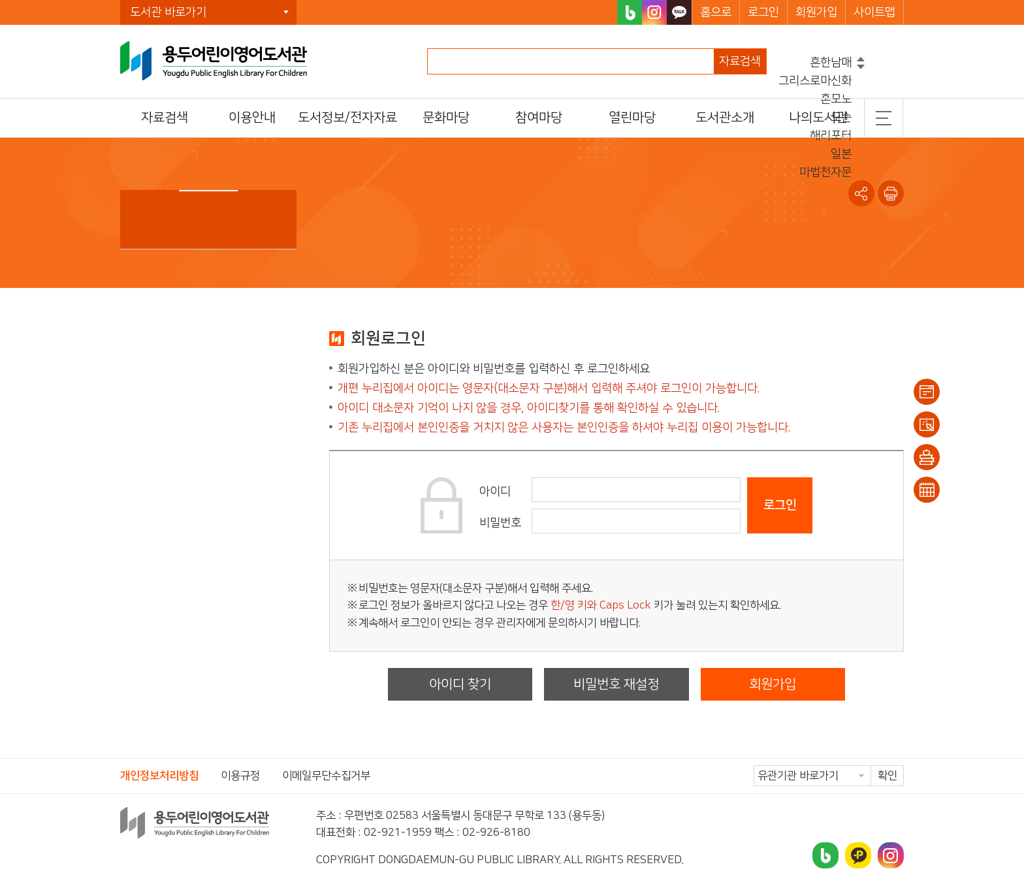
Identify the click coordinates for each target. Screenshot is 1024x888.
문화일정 (927, 490)
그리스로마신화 (815, 80)
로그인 (763, 12)
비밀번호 (500, 523)
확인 (887, 776)
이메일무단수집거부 (326, 776)
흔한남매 (831, 62)
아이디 (495, 491)
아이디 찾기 (460, 684)
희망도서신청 (927, 457)
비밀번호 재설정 (616, 684)
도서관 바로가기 (168, 12)
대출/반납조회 (927, 424)
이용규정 (240, 776)
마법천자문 (825, 172)
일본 (841, 154)
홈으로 (715, 12)
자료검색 (740, 61)
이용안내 (927, 392)
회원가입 (816, 12)
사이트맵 (874, 12)
